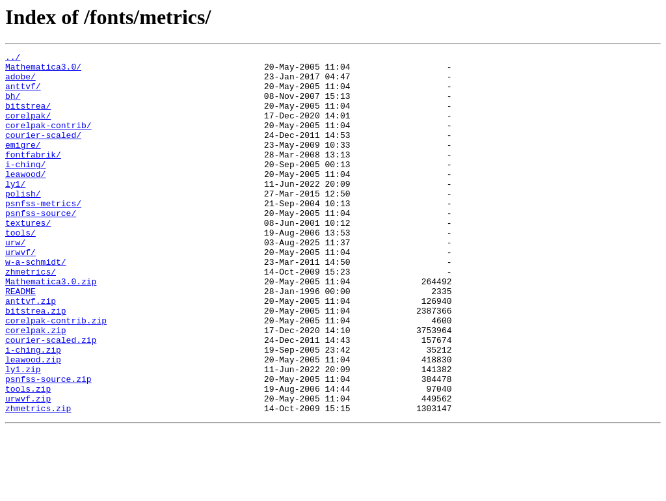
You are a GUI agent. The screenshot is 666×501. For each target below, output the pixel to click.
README (20, 339)
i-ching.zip (33, 410)
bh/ (12, 105)
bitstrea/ (28, 117)
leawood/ (25, 199)
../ (12, 58)
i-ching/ (25, 187)
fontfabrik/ (33, 176)
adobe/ (20, 82)
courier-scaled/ (43, 152)
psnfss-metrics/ (43, 234)
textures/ (28, 258)
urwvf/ (20, 293)
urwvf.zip (28, 468)
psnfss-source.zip (48, 445)
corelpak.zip (35, 386)
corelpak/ (28, 129)
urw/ (15, 281)
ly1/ (15, 211)
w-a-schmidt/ (35, 304)
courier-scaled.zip (50, 398)
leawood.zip (33, 421)
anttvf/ (23, 94)
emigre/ (23, 164)
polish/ (23, 222)
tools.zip (28, 457)
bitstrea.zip (35, 363)
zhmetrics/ (30, 316)
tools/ (20, 269)
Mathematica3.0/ (43, 70)
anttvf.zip (30, 351)
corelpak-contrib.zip (56, 375)
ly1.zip (23, 433)
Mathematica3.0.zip (50, 328)
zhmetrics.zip (38, 480)
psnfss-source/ (40, 246)
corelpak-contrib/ (48, 140)
